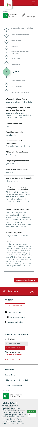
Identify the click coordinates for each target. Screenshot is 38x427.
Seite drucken (10, 291)
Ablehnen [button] (32, 415)
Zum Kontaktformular (15, 306)
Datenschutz (10, 375)
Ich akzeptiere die (15, 353)
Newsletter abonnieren (13, 348)
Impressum (9, 369)
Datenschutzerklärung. (15, 355)
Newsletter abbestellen (12, 359)
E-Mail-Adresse (10, 339)
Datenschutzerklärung (16, 423)
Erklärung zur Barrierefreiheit (17, 380)
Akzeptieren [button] (31, 411)
